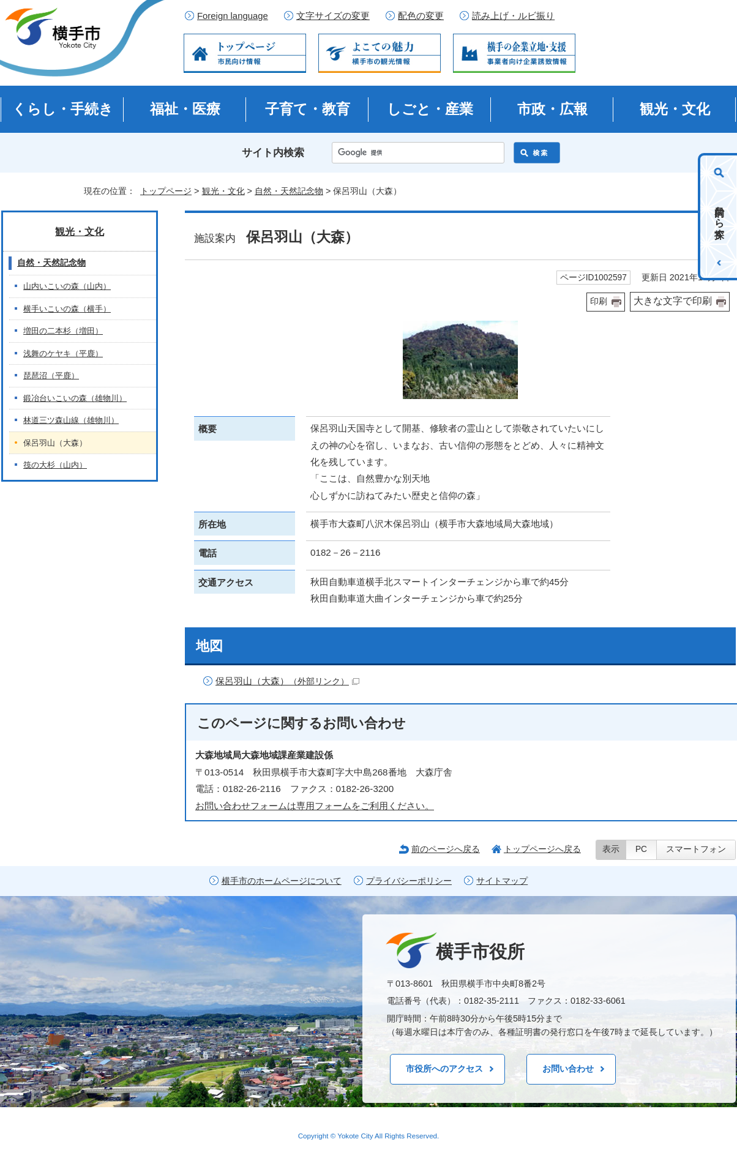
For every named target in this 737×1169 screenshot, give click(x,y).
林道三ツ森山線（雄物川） (71, 420)
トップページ (166, 191)
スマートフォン (696, 849)
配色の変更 (421, 16)
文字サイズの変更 (333, 16)
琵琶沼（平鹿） (51, 375)
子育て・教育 (307, 109)
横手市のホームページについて (282, 881)
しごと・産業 (430, 109)
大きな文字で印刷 (673, 301)
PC (641, 849)
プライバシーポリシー (409, 881)
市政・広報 (552, 109)
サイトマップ (502, 881)
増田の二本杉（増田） (63, 330)
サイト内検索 (273, 153)
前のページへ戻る (445, 849)
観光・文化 (675, 109)
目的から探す (719, 216)
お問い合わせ (568, 1069)
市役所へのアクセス (444, 1069)
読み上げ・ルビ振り (513, 16)
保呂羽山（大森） (287, 681)
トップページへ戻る (542, 849)
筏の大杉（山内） (55, 464)
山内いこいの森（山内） (67, 286)
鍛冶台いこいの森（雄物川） (75, 398)
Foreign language (232, 16)
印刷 (598, 301)
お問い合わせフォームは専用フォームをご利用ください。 (314, 806)
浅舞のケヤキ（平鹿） (63, 353)
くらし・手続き (62, 109)
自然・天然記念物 (289, 191)
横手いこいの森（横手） (67, 308)
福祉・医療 (185, 109)
